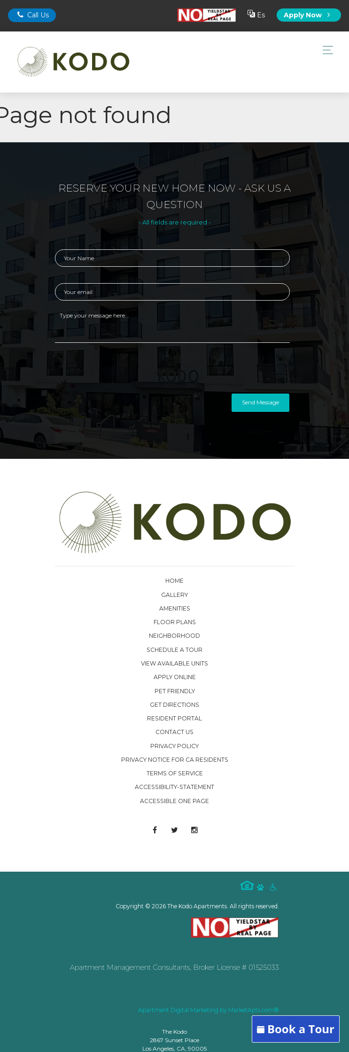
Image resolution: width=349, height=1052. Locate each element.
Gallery (174, 594)
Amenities (174, 608)
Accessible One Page (174, 800)
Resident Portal (174, 718)
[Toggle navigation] (325, 50)
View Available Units (174, 663)
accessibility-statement (174, 786)
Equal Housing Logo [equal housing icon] (247, 885)
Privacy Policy (174, 746)
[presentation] (126, 370)
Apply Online (175, 677)
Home (174, 580)
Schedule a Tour (174, 649)
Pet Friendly (175, 691)
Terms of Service (175, 773)
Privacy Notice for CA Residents (174, 759)
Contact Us (174, 731)
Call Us (32, 15)
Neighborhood (174, 635)
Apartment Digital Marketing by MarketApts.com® (208, 1009)
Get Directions (174, 704)
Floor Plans (175, 622)
